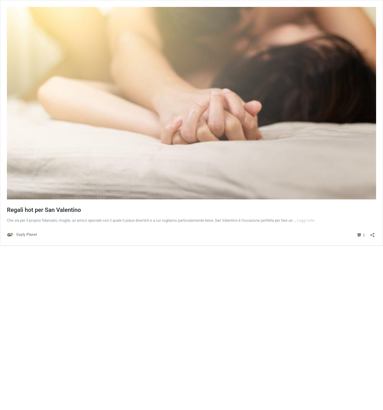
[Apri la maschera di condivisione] (372, 233)
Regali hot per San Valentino (44, 210)
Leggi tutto (306, 220)
